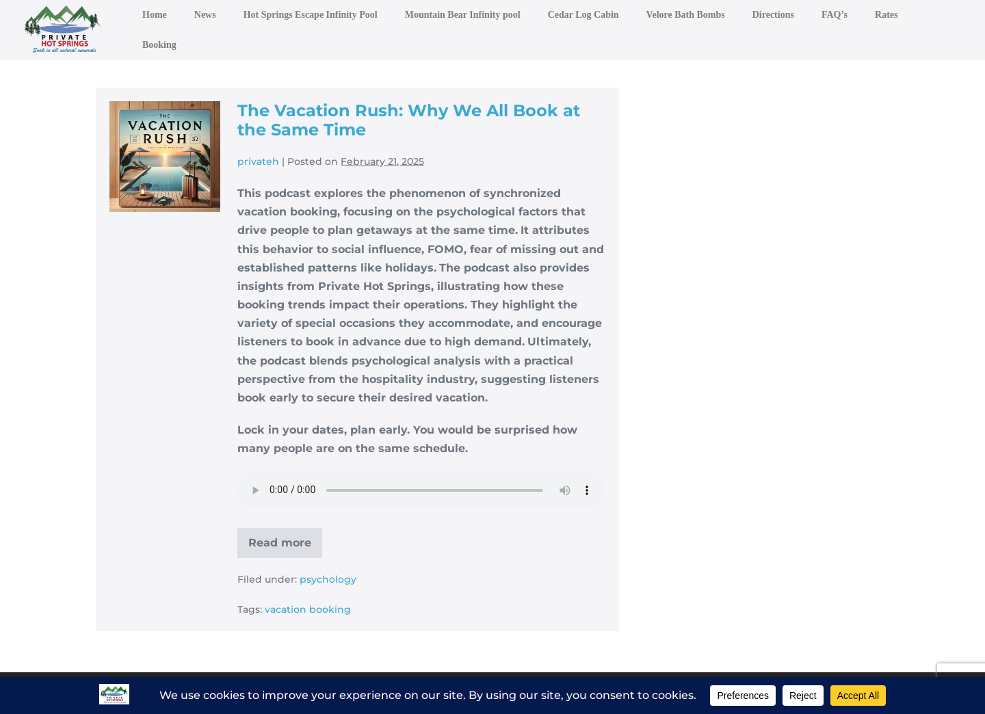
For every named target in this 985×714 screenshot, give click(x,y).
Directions (773, 15)
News (205, 15)
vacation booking (308, 609)
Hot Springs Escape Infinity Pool (311, 15)
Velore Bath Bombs (685, 15)
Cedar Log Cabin (583, 15)
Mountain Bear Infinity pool (463, 15)
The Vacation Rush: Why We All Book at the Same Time (408, 120)
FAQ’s (835, 15)
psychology (328, 579)
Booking (159, 45)
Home (154, 15)
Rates (886, 15)
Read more (285, 547)
